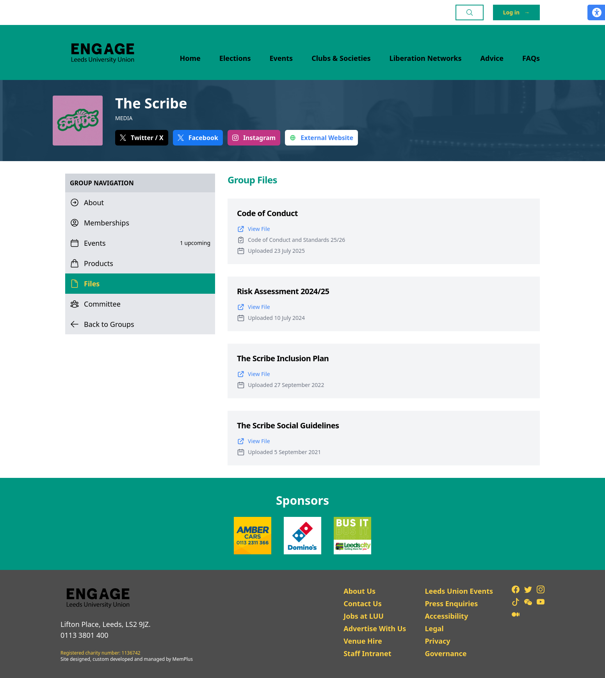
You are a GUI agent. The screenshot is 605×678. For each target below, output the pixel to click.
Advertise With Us (374, 628)
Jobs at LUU (363, 616)
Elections (235, 58)
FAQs (531, 58)
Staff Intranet (367, 653)
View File (253, 229)
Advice (492, 58)
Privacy (437, 641)
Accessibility (446, 616)
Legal (434, 628)
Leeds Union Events (459, 591)
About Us (359, 591)
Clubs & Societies (340, 58)
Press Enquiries (451, 603)
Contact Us (362, 603)
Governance (445, 653)
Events (281, 58)
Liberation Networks (426, 58)
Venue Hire (362, 641)
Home (190, 58)
